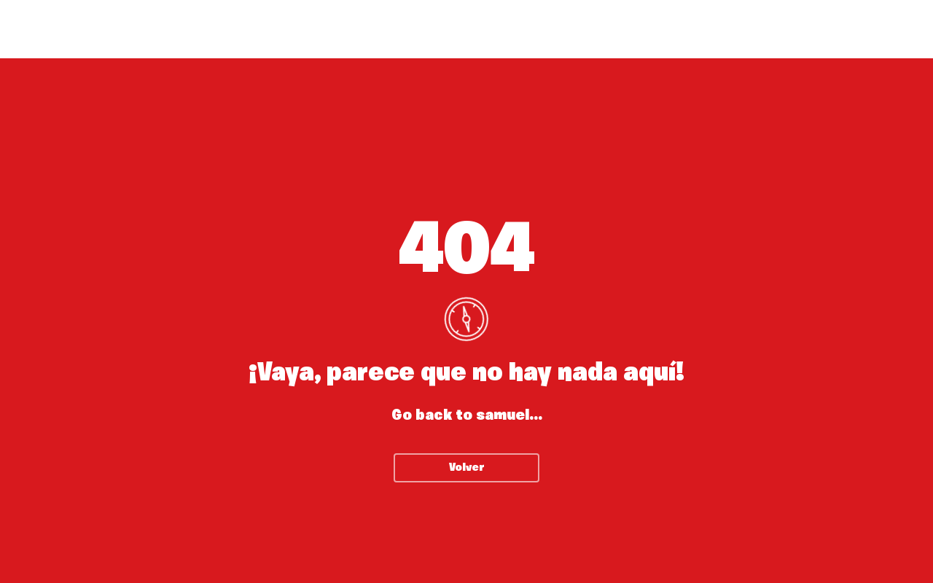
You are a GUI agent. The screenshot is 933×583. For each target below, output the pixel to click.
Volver (467, 468)
